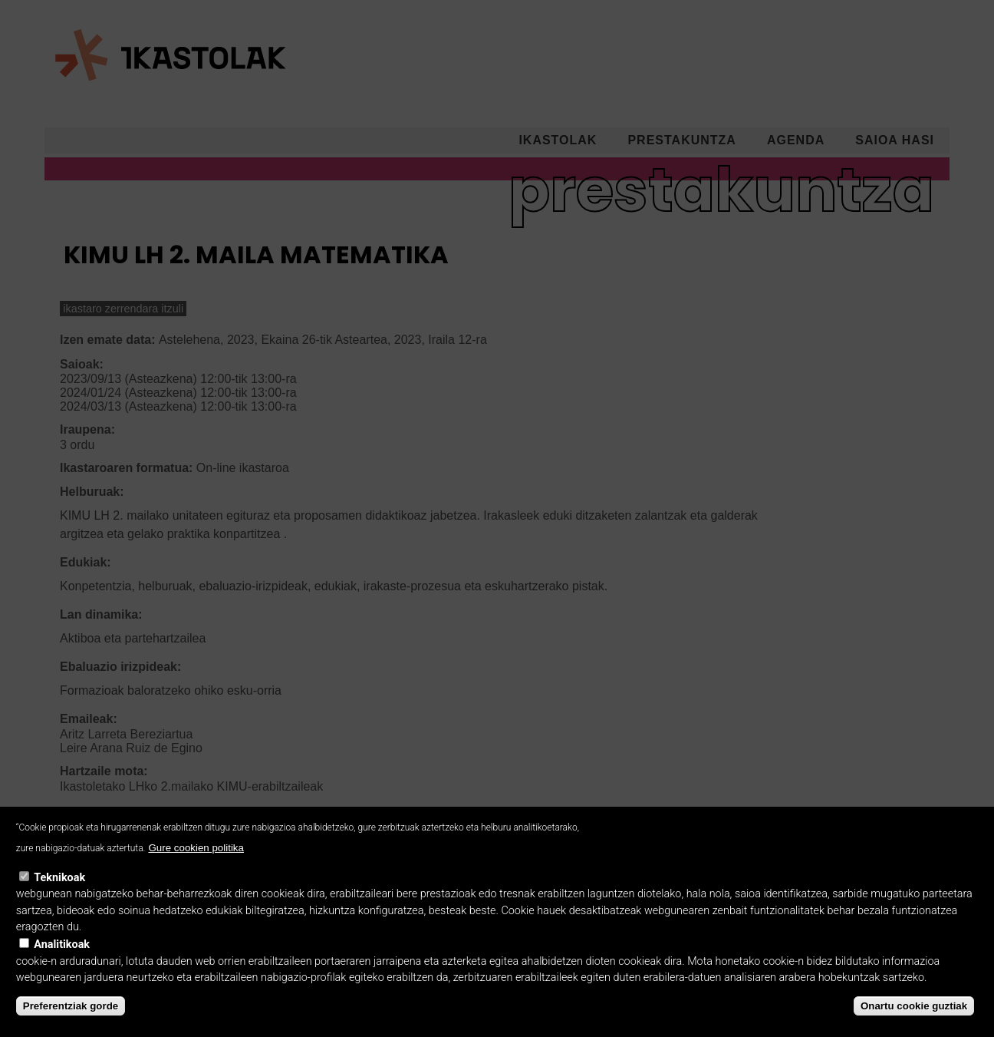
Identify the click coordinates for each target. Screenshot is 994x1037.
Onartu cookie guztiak (914, 1026)
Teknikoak (59, 897)
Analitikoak (62, 964)
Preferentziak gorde (70, 1026)
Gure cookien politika (195, 868)
